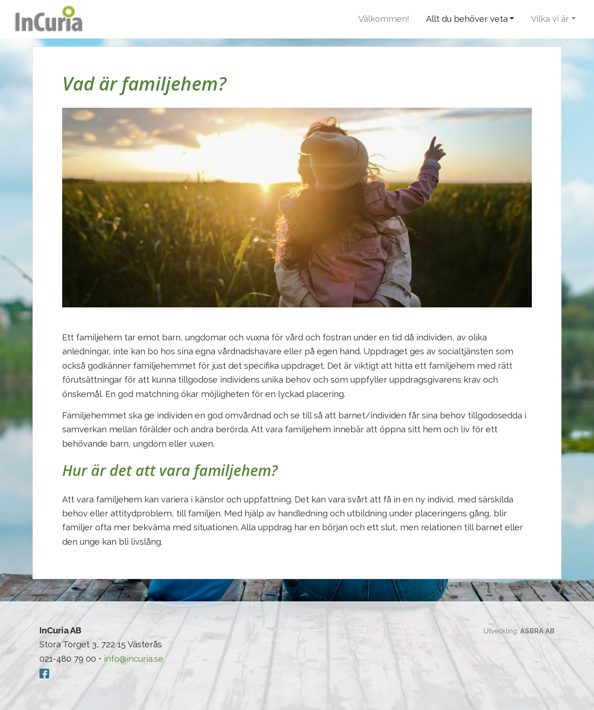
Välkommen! (383, 19)
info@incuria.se (133, 659)
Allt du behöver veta (467, 19)
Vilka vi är (550, 19)
